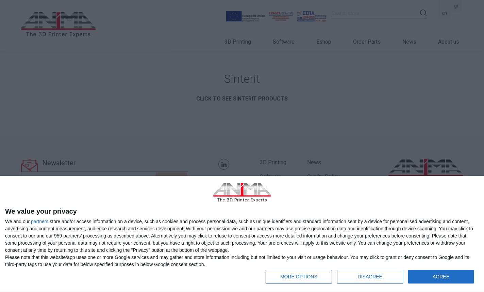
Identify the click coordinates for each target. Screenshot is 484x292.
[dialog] (242, 234)
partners (39, 221)
